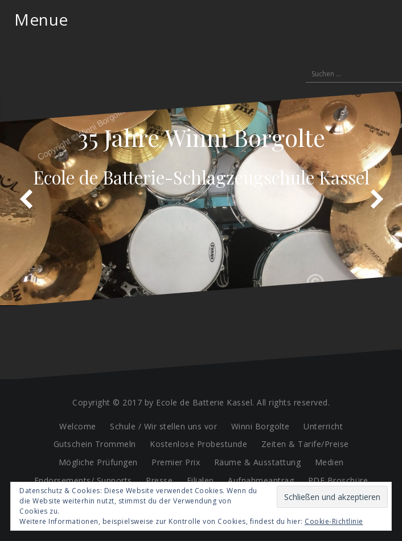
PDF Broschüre (338, 480)
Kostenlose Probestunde (198, 443)
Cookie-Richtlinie (334, 521)
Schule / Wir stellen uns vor (163, 426)
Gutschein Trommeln (95, 443)
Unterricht (323, 426)
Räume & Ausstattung (257, 462)
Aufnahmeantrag (261, 480)
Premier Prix (175, 462)
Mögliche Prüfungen (98, 462)
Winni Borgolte (260, 426)
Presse (159, 480)
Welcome (77, 426)
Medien (329, 462)
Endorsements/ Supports (83, 480)
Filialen (200, 480)
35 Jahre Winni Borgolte (201, 137)
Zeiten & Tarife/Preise (305, 443)
